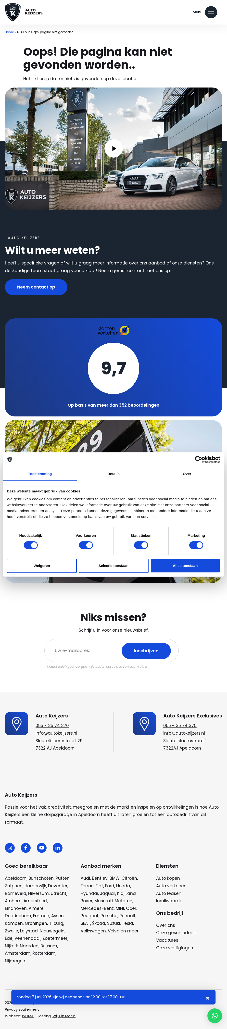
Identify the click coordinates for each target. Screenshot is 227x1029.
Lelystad (29, 931)
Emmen (41, 916)
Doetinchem (18, 916)
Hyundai (89, 893)
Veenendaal (27, 938)
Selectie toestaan (114, 566)
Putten (63, 878)
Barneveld (15, 893)
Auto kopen (168, 878)
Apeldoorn (15, 878)
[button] (214, 1015)
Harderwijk (35, 886)
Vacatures (167, 940)
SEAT (85, 923)
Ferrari (87, 886)
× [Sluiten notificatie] (207, 998)
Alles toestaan (185, 566)
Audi (85, 878)
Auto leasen (168, 893)
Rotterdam (43, 953)
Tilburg (56, 923)
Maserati (103, 901)
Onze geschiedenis (176, 933)
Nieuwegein (52, 931)
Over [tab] (187, 474)
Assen (57, 916)
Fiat (99, 886)
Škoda (98, 923)
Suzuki (113, 923)
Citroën (129, 878)
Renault (127, 916)
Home (9, 32)
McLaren (123, 901)
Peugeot (90, 916)
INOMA (28, 1015)
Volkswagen (93, 931)
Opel (131, 908)
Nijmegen (15, 961)
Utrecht (58, 893)
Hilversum (38, 893)
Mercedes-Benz (97, 908)
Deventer (57, 886)
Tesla (127, 923)
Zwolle (11, 931)
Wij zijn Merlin (64, 1015)
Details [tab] (113, 474)
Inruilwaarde (169, 901)
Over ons (165, 925)
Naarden (29, 946)
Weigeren (42, 566)
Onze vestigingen (174, 948)
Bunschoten (41, 878)
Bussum (48, 946)
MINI (120, 908)
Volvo (113, 931)
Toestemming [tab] (40, 474)
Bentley (100, 878)
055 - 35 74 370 (52, 725)
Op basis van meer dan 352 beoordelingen (113, 405)
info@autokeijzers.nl (56, 733)
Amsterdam (17, 953)
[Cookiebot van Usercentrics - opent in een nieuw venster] (198, 459)
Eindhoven (16, 908)
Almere (36, 908)
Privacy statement (22, 1009)
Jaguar (107, 893)
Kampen (14, 923)
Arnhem (13, 901)
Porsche (109, 916)
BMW (115, 878)
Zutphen (14, 886)
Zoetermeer (54, 938)
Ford (109, 886)
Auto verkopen (171, 886)
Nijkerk (11, 946)
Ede (9, 938)
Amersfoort (35, 901)
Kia (120, 893)
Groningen (36, 923)
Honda (123, 886)
